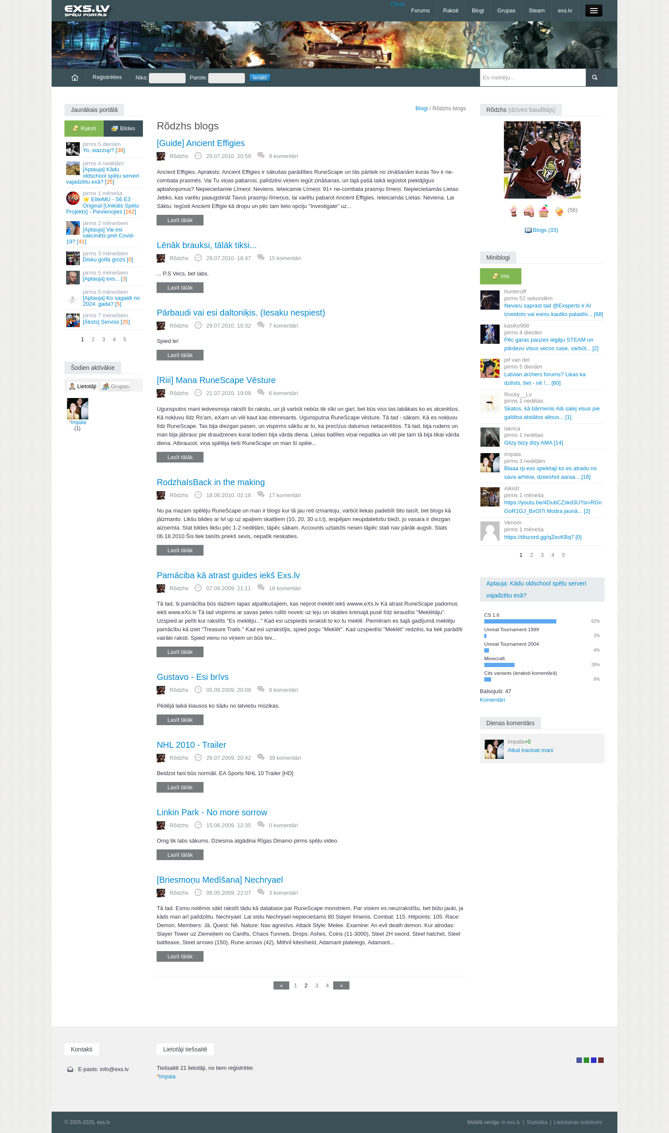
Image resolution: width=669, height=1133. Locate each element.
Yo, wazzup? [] (104, 148)
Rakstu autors (586, 1060)
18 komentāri (285, 588)
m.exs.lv (510, 1122)
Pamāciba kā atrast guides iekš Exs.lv (228, 575)
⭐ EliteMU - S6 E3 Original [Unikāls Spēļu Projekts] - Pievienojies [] (104, 202)
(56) (573, 210)
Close (397, 4)
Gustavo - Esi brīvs (193, 677)
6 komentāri (283, 393)
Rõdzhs (178, 156)
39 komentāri (285, 758)
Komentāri (492, 700)
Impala (77, 411)
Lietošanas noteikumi (578, 1122)
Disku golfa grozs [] (104, 257)
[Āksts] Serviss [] (104, 319)
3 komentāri (283, 893)
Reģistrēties (107, 77)
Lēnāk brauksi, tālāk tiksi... (207, 245)
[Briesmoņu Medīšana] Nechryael (220, 879)
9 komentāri (283, 156)
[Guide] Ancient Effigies (200, 143)
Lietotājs (579, 1060)
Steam (537, 10)
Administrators (601, 1060)
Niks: (161, 78)
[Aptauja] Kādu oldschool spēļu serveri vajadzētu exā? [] (104, 172)
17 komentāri (285, 495)
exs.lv (565, 10)
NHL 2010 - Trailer (191, 744)
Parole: (217, 78)
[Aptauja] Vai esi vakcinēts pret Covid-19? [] (104, 232)
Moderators (593, 1060)
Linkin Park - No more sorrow (212, 812)
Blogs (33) (545, 230)
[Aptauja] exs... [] (104, 276)
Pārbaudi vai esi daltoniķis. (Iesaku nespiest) (241, 312)
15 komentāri (285, 258)
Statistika (536, 1122)
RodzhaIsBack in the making (211, 482)
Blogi (478, 10)
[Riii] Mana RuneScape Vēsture (216, 380)
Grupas (506, 10)
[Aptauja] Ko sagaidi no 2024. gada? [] (104, 298)
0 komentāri (283, 825)
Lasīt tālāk (179, 220)
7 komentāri (283, 325)
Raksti (451, 10)
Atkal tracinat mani (519, 748)
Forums (420, 10)
